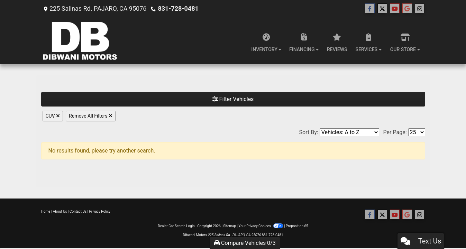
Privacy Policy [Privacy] (100, 211)
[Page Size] (416, 132)
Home (46, 211)
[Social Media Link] (419, 8)
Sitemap (229, 226)
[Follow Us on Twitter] (382, 8)
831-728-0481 (178, 8)
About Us (60, 211)
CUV (53, 116)
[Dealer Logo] (81, 41)
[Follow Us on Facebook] (370, 8)
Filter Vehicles (233, 99)
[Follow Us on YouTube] (395, 8)
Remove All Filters (90, 116)
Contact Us (78, 211)
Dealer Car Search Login (176, 226)
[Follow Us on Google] (407, 8)
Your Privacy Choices (261, 226)
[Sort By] (349, 132)
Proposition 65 (297, 226)
